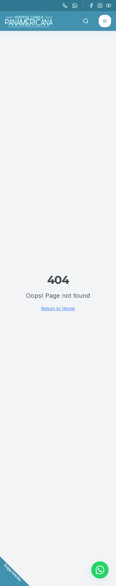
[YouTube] (108, 5)
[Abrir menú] (105, 21)
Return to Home (58, 308)
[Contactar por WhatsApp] (100, 570)
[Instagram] (99, 5)
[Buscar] (85, 21)
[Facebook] (91, 5)
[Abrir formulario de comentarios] (15, 571)
